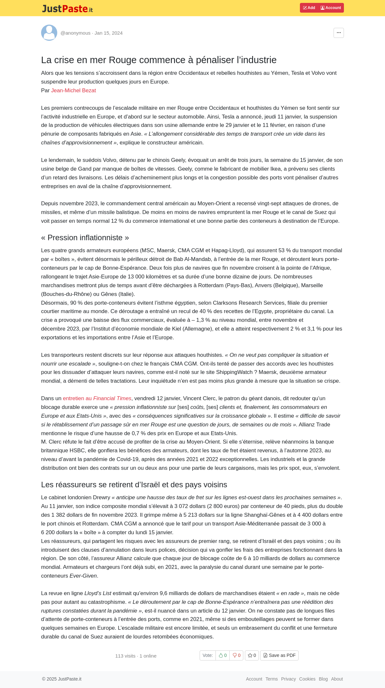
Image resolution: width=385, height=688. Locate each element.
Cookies (307, 679)
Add (309, 8)
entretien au (97, 398)
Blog (323, 679)
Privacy (288, 679)
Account (331, 8)
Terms (272, 679)
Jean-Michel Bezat (73, 90)
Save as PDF (279, 655)
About (337, 679)
